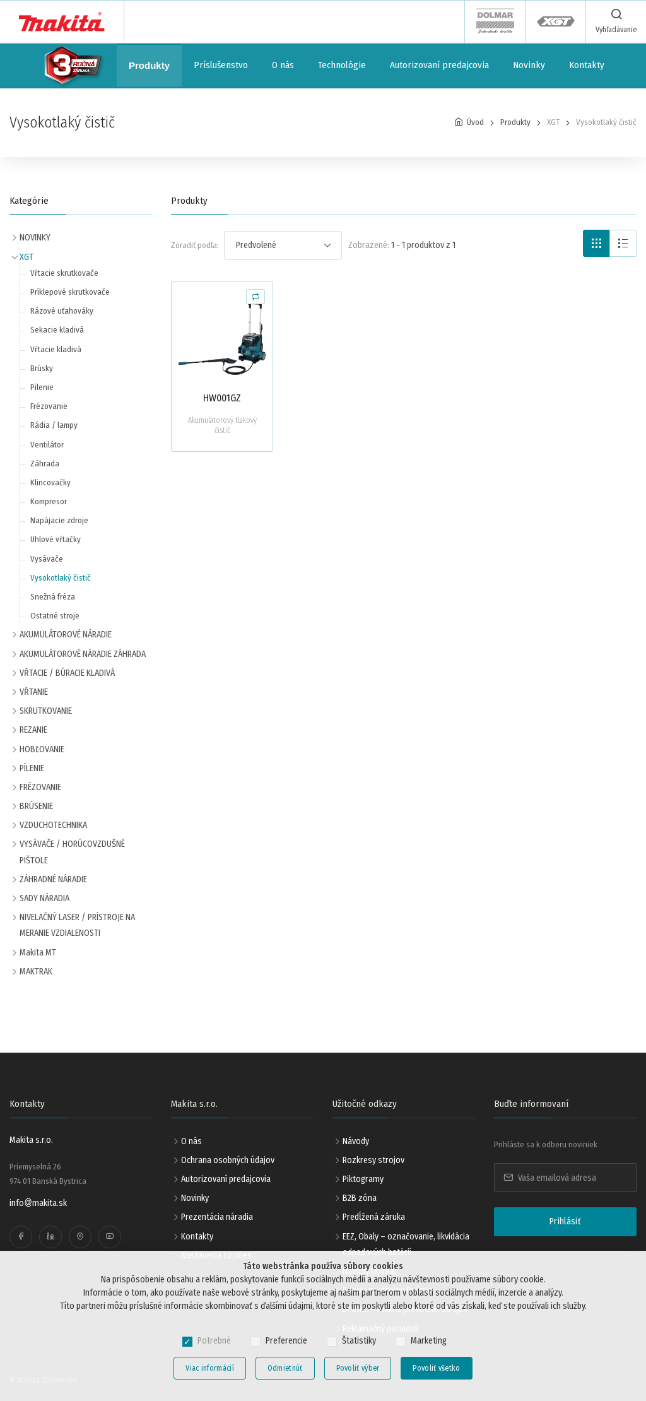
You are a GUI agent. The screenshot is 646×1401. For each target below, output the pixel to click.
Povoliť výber (358, 1368)
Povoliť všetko (436, 1368)
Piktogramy (363, 1179)
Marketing (429, 1340)
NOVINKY (35, 237)
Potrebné (214, 1340)
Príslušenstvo (221, 65)
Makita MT (38, 952)
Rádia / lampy (54, 425)
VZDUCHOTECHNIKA (53, 825)
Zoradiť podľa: (195, 245)
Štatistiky (359, 1340)
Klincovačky (50, 482)
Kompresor (48, 501)
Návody (356, 1141)
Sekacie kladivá (57, 329)
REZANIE (33, 729)
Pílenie (42, 387)
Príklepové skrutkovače (70, 292)
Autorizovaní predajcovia (439, 65)
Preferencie (286, 1340)
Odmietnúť (285, 1368)
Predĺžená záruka (374, 1217)
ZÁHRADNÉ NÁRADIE (53, 879)
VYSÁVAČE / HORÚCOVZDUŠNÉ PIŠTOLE (72, 852)
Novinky (529, 65)
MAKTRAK (36, 971)
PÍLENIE (32, 768)
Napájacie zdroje (59, 520)
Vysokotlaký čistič (60, 577)
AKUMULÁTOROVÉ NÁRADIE (66, 634)
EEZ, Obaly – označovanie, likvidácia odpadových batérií (406, 1244)
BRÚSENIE (36, 806)
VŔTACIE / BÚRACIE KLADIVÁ (67, 673)
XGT (26, 257)
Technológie (342, 65)
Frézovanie (49, 406)
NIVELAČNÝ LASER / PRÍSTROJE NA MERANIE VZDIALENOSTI (77, 925)
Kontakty (586, 65)
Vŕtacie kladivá (55, 349)
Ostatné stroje (54, 615)
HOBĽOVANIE (42, 749)
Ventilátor (47, 444)
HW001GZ (222, 398)
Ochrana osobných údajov (227, 1160)
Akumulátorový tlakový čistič (222, 425)
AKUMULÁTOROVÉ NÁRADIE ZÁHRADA (83, 654)
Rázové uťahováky (61, 311)
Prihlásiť (565, 1221)
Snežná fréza (52, 596)
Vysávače (46, 559)
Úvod (475, 122)
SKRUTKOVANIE (46, 711)
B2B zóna (360, 1198)
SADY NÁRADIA (44, 898)
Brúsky (41, 368)
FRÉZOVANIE (40, 787)
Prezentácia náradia (217, 1217)
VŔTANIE (34, 692)
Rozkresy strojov (373, 1160)
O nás (283, 65)
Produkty (149, 65)
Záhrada (44, 463)
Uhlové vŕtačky (55, 539)
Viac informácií (209, 1368)
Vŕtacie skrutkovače (64, 273)
